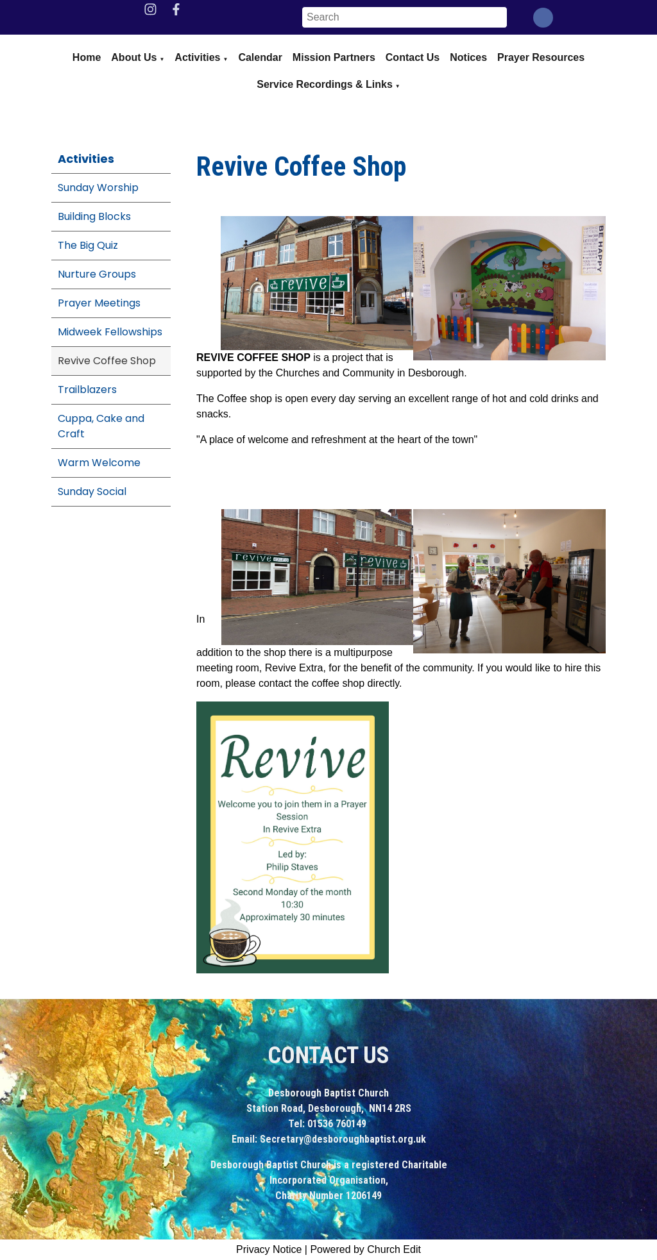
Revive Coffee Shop (107, 360)
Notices (468, 57)
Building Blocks (94, 216)
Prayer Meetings (99, 303)
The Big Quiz (88, 245)
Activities (197, 57)
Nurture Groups (97, 274)
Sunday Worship (98, 187)
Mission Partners (334, 57)
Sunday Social (92, 491)
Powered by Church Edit (365, 1249)
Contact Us (412, 57)
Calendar (260, 57)
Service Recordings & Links (325, 84)
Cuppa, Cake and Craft (101, 426)
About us (134, 57)
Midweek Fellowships (110, 331)
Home (87, 57)
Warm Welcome (99, 462)
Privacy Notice (269, 1249)
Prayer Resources (540, 57)
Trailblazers (87, 389)
